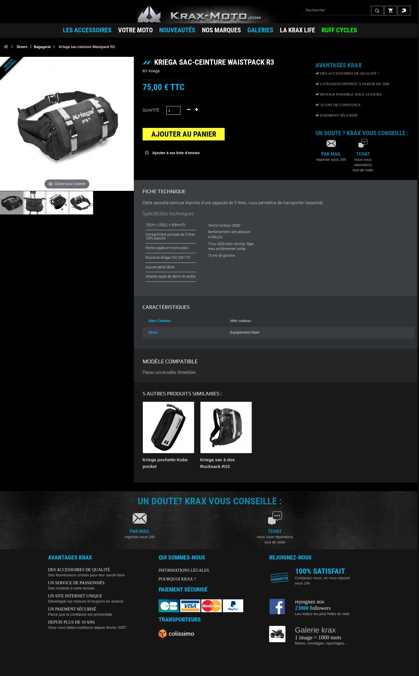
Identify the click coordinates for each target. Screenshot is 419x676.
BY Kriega (151, 71)
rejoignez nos (309, 601)
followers (313, 608)
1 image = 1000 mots (318, 637)
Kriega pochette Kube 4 (282, 459)
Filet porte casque (161, 459)
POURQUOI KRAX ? (177, 579)
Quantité (151, 110)
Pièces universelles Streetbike (169, 372)
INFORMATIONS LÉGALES (184, 570)
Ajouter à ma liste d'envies (175, 153)
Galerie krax (315, 630)
